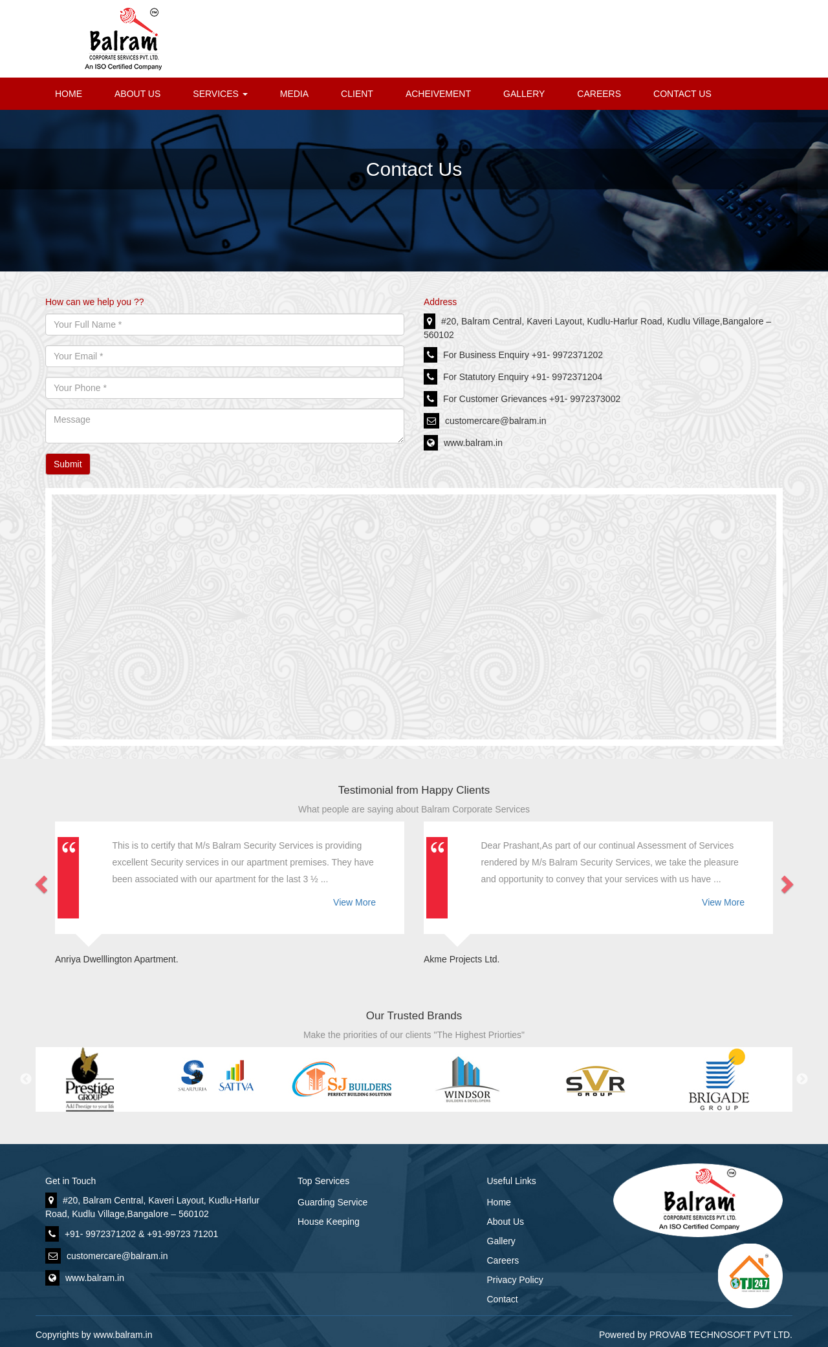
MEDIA (294, 94)
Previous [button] (25, 1079)
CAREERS (599, 94)
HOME (68, 94)
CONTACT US (682, 94)
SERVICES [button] (220, 94)
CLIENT (357, 94)
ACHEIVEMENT (438, 94)
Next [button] (802, 1079)
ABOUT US (137, 94)
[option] (99, 1079)
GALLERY (524, 94)
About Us (506, 1221)
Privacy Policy (515, 1280)
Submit (68, 464)
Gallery (501, 1241)
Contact (502, 1299)
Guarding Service (332, 1202)
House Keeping (329, 1221)
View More (354, 902)
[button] (45, 880)
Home (499, 1202)
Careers (503, 1260)
